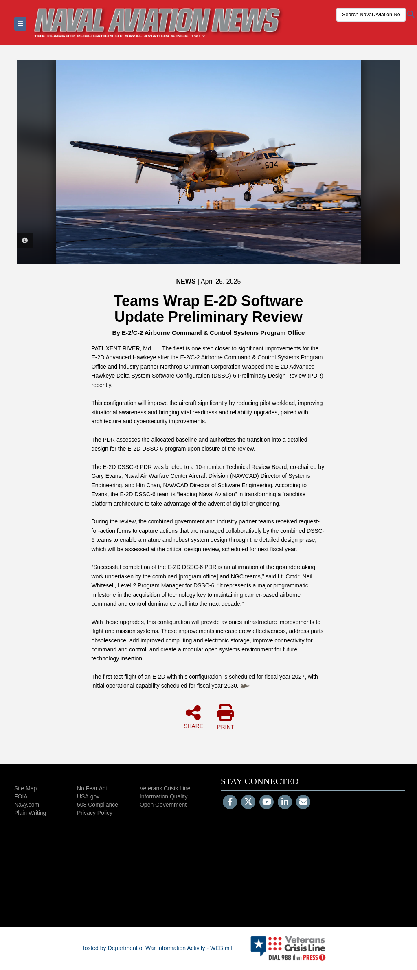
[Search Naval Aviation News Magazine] (371, 15)
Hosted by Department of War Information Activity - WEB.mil (156, 948)
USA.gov (88, 796)
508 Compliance (97, 804)
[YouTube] (266, 802)
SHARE (193, 716)
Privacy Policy (94, 812)
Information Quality (164, 796)
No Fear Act (92, 788)
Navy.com (26, 804)
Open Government (163, 804)
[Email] (303, 802)
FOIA (21, 796)
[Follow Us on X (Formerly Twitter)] (248, 802)
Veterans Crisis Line (165, 788)
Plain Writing (30, 812)
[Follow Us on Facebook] (230, 802)
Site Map (25, 788)
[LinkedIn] (285, 802)
